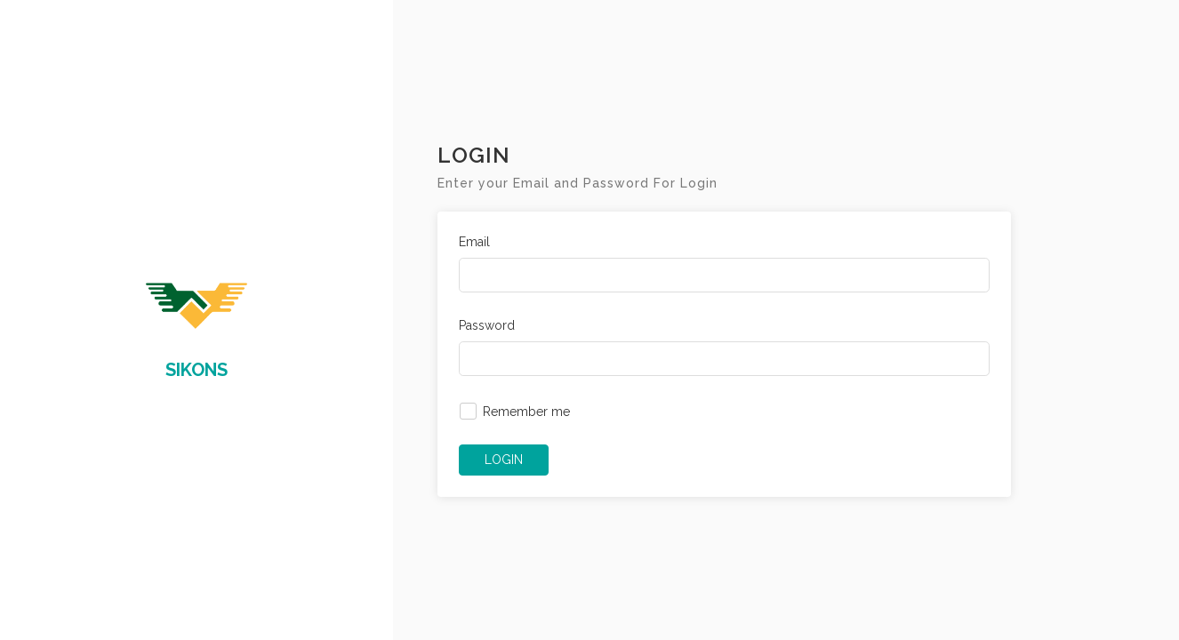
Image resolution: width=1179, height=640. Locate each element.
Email (474, 242)
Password (487, 325)
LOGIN (504, 459)
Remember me (526, 411)
